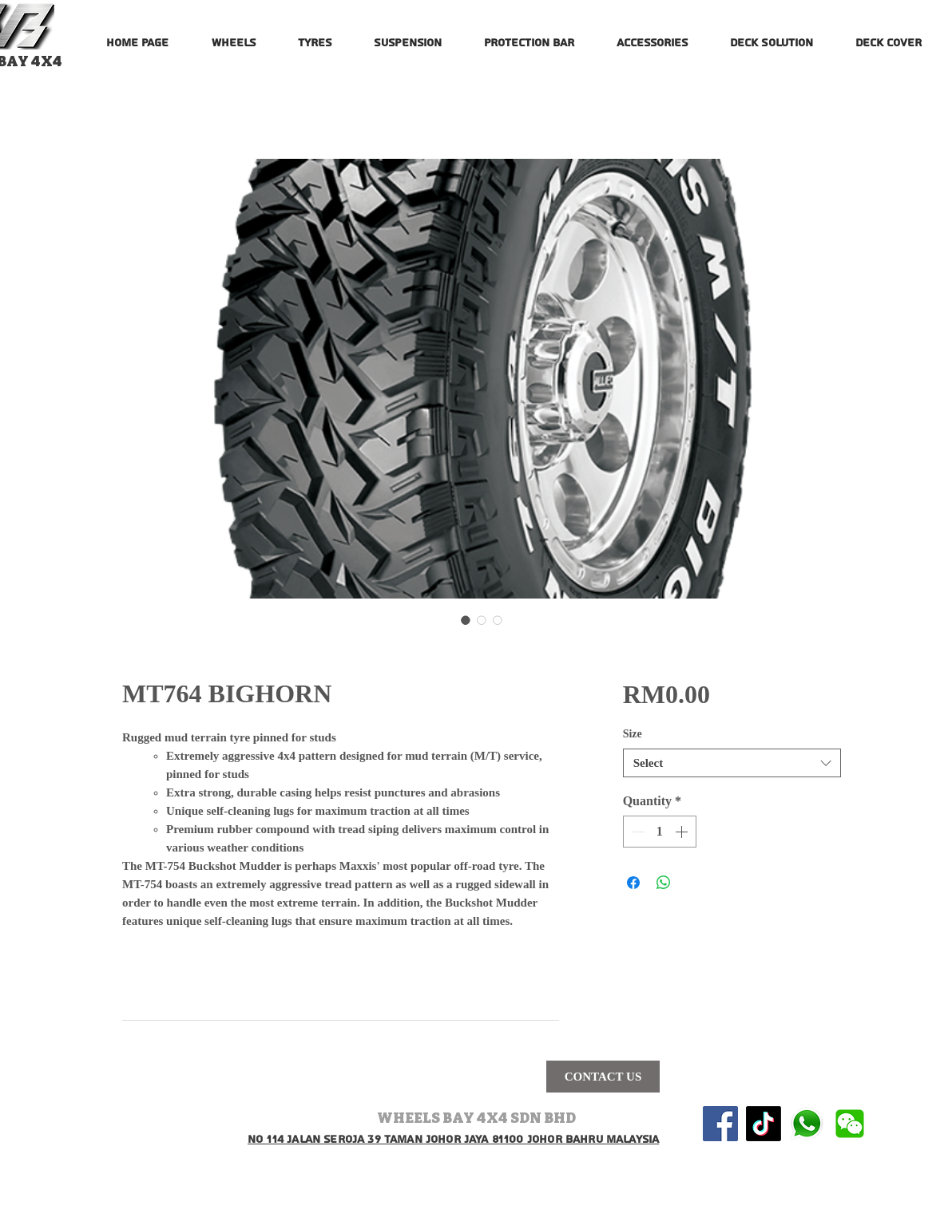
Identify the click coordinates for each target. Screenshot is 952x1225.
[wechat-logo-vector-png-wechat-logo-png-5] (849, 1123)
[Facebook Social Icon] (720, 1123)
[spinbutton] (660, 831)
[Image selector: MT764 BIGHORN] (466, 620)
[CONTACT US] (603, 1077)
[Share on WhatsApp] (663, 882)
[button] (233, 36)
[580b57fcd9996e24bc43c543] (806, 1123)
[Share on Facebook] (633, 882)
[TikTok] (763, 1123)
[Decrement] (636, 831)
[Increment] (683, 831)
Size (632, 734)
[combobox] (732, 763)
